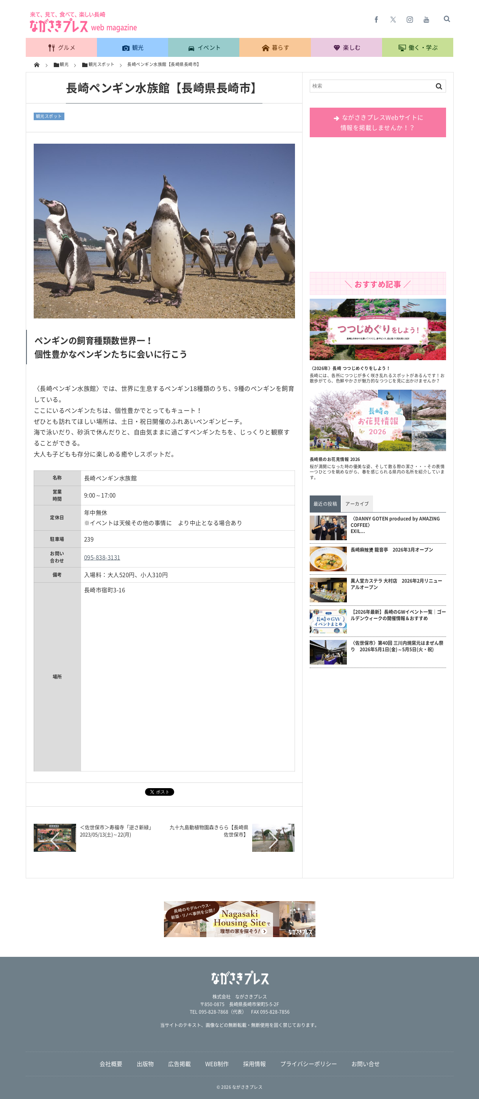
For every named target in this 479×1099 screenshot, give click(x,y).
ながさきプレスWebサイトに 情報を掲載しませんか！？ (378, 122)
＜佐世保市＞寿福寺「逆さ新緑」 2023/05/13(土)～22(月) (119, 830)
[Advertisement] (378, 207)
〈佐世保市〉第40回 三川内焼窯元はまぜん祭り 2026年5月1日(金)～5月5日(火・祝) (397, 646)
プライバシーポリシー (308, 1064)
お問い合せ (365, 1064)
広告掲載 (179, 1064)
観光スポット (49, 116)
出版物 (145, 1064)
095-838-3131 (102, 557)
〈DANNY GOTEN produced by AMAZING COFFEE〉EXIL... (395, 525)
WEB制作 (217, 1064)
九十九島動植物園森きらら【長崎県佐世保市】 (209, 830)
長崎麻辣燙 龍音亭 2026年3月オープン (392, 550)
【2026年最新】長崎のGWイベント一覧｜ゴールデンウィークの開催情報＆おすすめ (398, 615)
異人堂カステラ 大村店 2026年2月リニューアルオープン (396, 584)
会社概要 (111, 1064)
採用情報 (254, 1064)
